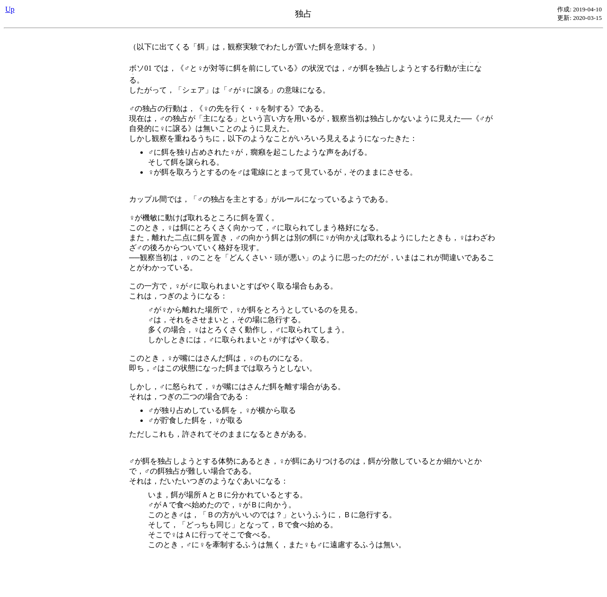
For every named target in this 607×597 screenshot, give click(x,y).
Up (10, 9)
